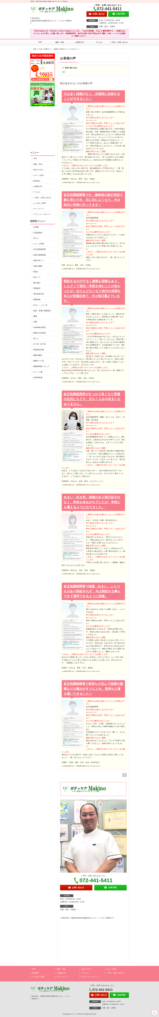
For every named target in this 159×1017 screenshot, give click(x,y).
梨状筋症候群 (38, 350)
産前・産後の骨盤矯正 (42, 311)
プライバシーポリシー (42, 214)
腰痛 (35, 316)
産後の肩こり (38, 260)
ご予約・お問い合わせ (119, 42)
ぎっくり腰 (37, 372)
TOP (40, 42)
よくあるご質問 (39, 203)
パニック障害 (38, 244)
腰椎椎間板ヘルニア (41, 366)
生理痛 (36, 227)
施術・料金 (59, 42)
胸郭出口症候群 (39, 333)
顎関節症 (37, 288)
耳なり (36, 238)
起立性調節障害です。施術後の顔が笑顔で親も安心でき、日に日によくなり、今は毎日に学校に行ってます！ (93, 200)
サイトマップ (38, 209)
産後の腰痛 (37, 266)
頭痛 (35, 322)
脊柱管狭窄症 (38, 294)
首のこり (37, 277)
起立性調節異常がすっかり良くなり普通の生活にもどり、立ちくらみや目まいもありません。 (92, 399)
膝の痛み (37, 283)
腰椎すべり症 (38, 361)
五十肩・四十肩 (39, 344)
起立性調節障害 (39, 249)
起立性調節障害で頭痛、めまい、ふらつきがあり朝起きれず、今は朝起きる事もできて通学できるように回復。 (92, 591)
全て (63, 72)
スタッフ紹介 (38, 175)
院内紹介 (37, 181)
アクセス (99, 42)
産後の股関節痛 (39, 255)
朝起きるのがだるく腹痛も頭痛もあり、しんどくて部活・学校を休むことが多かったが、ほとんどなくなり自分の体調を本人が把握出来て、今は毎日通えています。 (92, 291)
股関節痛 (37, 299)
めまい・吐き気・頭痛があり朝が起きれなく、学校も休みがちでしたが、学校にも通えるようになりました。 (92, 502)
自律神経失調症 (39, 327)
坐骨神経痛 (37, 377)
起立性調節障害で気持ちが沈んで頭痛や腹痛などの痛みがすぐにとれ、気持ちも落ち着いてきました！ (93, 688)
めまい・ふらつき (40, 305)
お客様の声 (79, 42)
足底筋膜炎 (37, 233)
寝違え (36, 272)
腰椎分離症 (37, 355)
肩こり (36, 338)
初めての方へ (38, 170)
